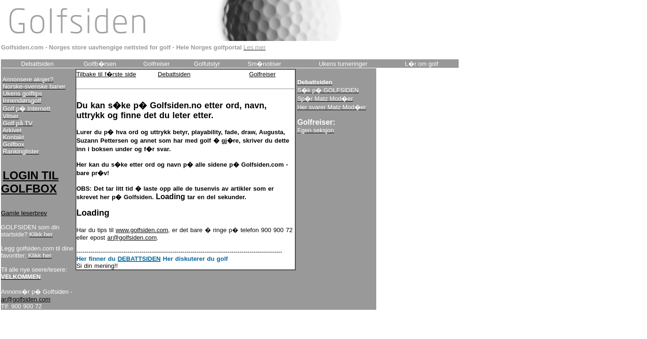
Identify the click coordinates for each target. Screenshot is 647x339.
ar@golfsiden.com (25, 299)
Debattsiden (174, 74)
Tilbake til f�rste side (106, 74)
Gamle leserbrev (24, 213)
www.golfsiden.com (142, 230)
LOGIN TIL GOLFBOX (29, 182)
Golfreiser (262, 74)
